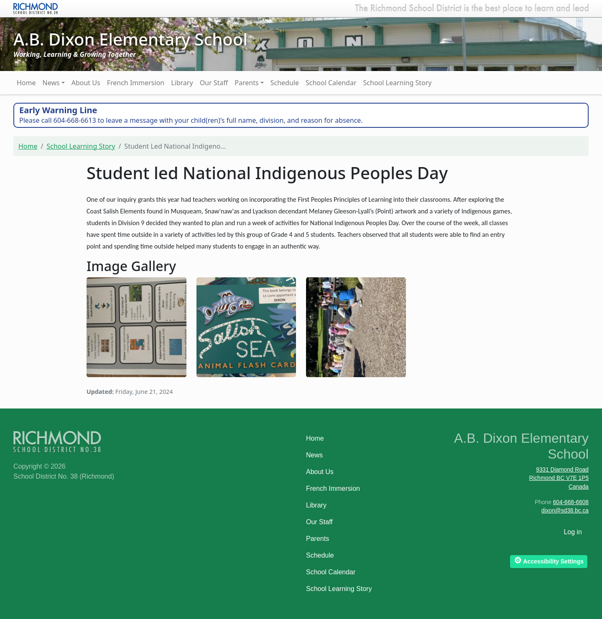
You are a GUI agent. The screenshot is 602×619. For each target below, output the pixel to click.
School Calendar (331, 82)
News (51, 82)
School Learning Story (397, 82)
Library (182, 82)
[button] (136, 326)
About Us (85, 82)
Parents (246, 82)
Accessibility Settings (549, 560)
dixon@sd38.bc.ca (565, 510)
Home (26, 82)
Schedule (284, 82)
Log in (573, 531)
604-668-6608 (571, 502)
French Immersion (136, 82)
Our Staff (214, 82)
